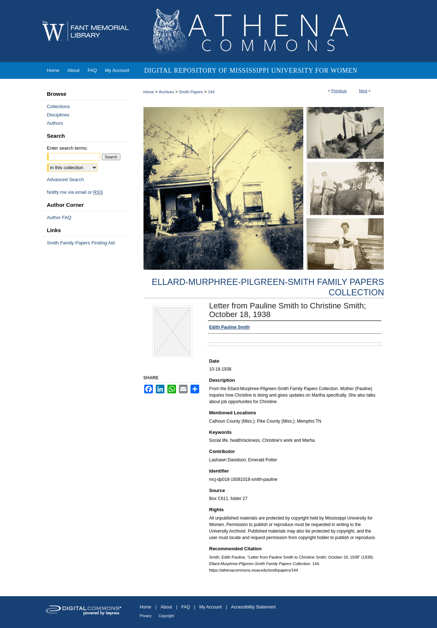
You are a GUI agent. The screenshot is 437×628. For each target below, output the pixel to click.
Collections (58, 106)
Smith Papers (191, 92)
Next (363, 91)
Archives (166, 92)
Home (148, 92)
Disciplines (58, 115)
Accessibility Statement (253, 607)
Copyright (166, 616)
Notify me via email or (75, 192)
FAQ (185, 607)
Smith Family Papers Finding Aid (81, 242)
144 (211, 92)
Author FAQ (59, 217)
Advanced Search (65, 179)
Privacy (146, 616)
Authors (55, 123)
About (166, 607)
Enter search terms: (67, 148)
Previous (339, 91)
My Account (210, 607)
